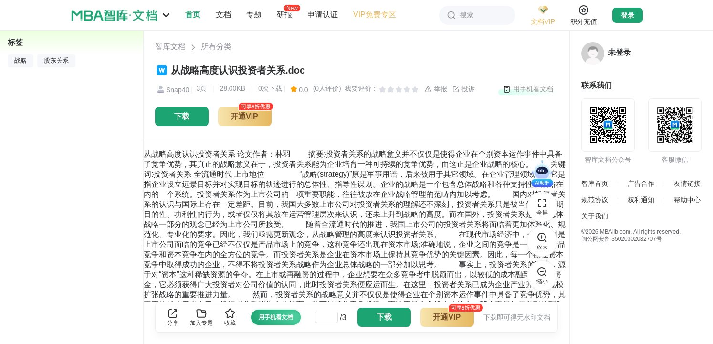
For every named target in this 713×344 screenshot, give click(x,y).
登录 (627, 15)
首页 (192, 15)
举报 (435, 89)
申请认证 (322, 15)
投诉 (463, 89)
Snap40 (172, 90)
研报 (284, 14)
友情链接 (687, 183)
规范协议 (594, 200)
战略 (20, 60)
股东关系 (56, 60)
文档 (223, 15)
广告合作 (641, 183)
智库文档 (170, 47)
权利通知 (641, 200)
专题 (254, 15)
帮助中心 (687, 200)
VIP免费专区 (374, 15)
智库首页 (594, 183)
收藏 (230, 317)
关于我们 (594, 216)
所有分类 (216, 47)
